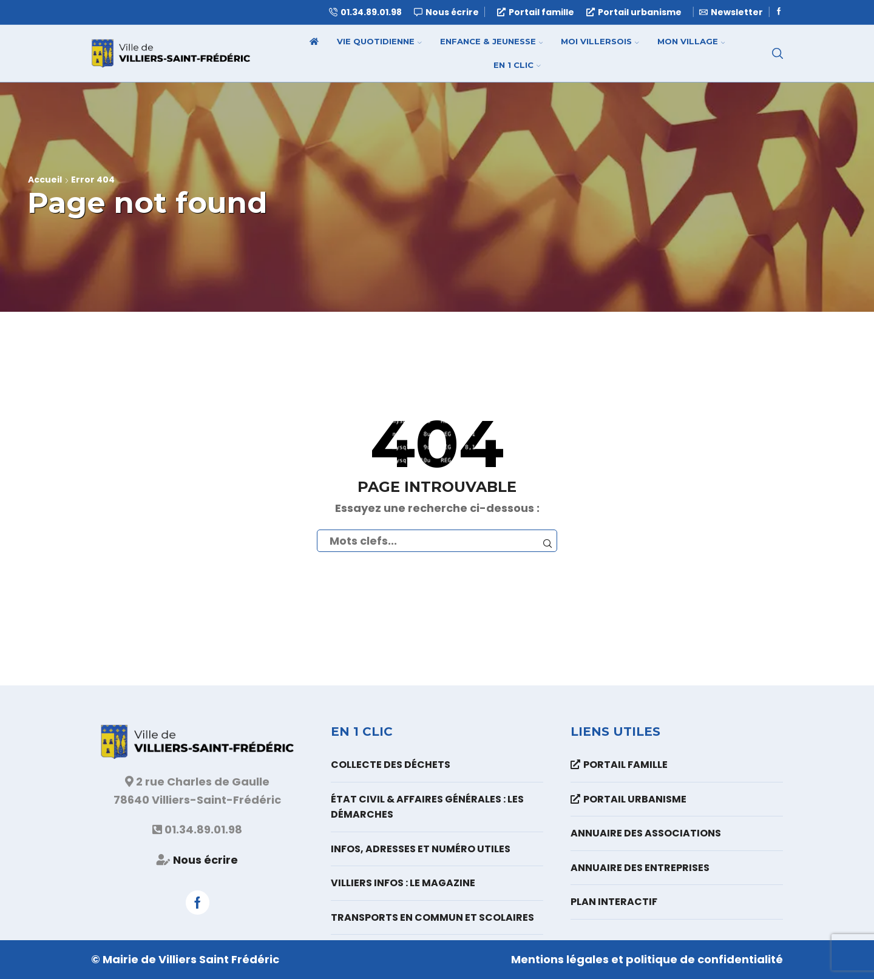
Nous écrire (205, 859)
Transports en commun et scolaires (432, 917)
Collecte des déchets (390, 765)
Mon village (691, 41)
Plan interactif (614, 902)
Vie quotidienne (379, 41)
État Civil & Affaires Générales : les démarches (427, 807)
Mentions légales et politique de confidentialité (647, 959)
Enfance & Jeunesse (491, 41)
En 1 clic (517, 65)
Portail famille (535, 12)
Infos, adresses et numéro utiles (420, 849)
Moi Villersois (600, 41)
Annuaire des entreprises (640, 868)
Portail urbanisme (634, 12)
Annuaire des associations (646, 833)
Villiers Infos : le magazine (403, 883)
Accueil (45, 179)
